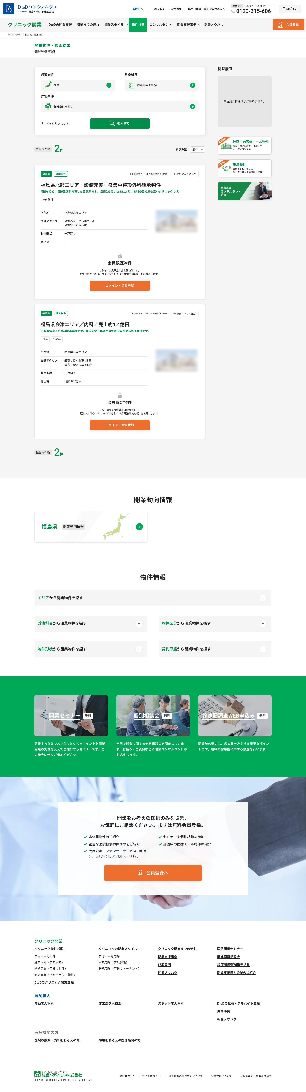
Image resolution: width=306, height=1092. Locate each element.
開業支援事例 (167, 957)
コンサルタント (160, 25)
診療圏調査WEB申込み (233, 965)
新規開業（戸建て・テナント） (120, 969)
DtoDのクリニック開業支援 (54, 982)
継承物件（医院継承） (49, 963)
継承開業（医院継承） (114, 963)
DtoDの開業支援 (60, 25)
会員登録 (292, 25)
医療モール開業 (109, 956)
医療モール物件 (45, 956)
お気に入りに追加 (186, 174)
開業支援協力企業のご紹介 (236, 973)
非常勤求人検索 (110, 1003)
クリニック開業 (25, 24)
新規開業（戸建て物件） (51, 969)
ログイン (292, 8)
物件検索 (138, 25)
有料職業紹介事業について (256, 1076)
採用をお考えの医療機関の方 (120, 1040)
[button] (78, 85)
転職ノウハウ (227, 1019)
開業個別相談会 (228, 957)
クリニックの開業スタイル (118, 949)
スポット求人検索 (171, 1003)
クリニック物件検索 (48, 949)
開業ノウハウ (214, 25)
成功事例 (223, 1011)
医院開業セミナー (230, 949)
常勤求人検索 (44, 1003)
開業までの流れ (88, 25)
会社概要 (125, 1076)
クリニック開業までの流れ (177, 949)
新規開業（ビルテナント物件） (55, 975)
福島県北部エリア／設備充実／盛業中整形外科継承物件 (101, 185)
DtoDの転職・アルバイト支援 (238, 1003)
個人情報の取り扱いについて (186, 1076)
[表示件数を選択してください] (197, 149)
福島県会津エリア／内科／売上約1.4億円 (85, 324)
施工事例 (164, 965)
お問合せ (176, 8)
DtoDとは (158, 8)
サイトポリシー (151, 1076)
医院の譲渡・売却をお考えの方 (206, 8)
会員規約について (221, 1076)
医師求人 (137, 8)
